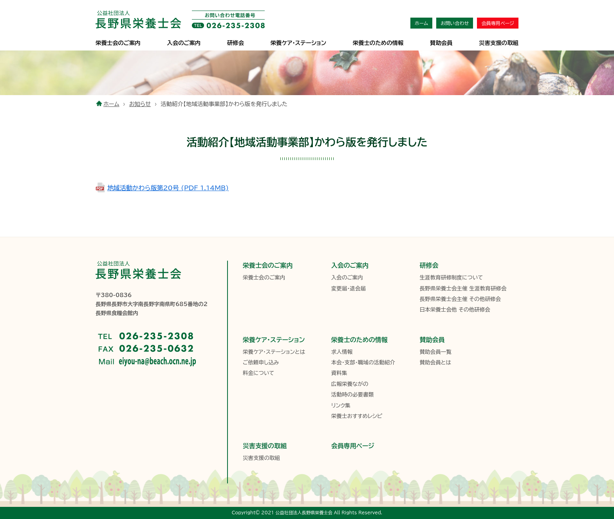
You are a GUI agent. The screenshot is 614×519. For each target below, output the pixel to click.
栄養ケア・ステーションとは (274, 352)
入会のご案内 (183, 43)
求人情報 (341, 352)
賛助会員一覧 (435, 352)
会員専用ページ (497, 23)
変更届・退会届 (348, 288)
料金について (258, 373)
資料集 (339, 373)
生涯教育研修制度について (451, 277)
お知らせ (140, 104)
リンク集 (340, 405)
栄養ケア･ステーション (298, 43)
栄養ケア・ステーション (274, 340)
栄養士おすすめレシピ (356, 416)
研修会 (235, 43)
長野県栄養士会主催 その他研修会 (460, 299)
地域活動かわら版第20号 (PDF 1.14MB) (168, 188)
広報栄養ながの (349, 384)
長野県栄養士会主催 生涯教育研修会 (462, 288)
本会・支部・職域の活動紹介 (363, 362)
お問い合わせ (455, 23)
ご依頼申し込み (261, 362)
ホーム (421, 23)
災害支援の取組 (498, 43)
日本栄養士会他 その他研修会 (454, 309)
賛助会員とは (435, 362)
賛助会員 (441, 43)
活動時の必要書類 (352, 394)
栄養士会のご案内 (118, 43)
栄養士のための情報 (378, 43)
